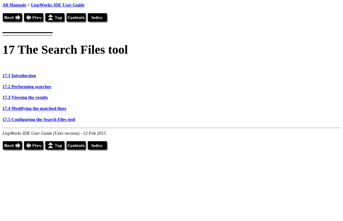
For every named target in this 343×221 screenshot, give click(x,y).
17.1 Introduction (19, 75)
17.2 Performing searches (26, 86)
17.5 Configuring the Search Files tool (38, 119)
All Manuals (14, 4)
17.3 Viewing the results (25, 97)
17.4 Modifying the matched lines (34, 108)
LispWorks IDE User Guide (58, 4)
